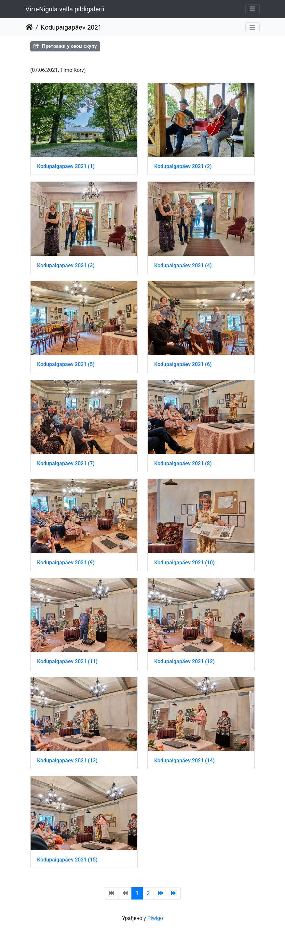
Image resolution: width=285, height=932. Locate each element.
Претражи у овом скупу (65, 46)
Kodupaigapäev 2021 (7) (66, 463)
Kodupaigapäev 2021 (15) (67, 860)
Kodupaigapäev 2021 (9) (66, 562)
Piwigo (155, 918)
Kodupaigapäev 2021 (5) (66, 364)
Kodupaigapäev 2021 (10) (184, 562)
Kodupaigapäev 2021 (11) (67, 661)
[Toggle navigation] (252, 9)
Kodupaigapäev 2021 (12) (184, 661)
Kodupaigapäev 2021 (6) (183, 364)
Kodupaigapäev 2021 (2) (183, 166)
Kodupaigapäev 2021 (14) (184, 760)
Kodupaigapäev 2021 (71, 27)
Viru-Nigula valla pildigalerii (64, 9)
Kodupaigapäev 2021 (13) (67, 760)
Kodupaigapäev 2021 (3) (66, 265)
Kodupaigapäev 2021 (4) (183, 265)
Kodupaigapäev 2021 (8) (183, 463)
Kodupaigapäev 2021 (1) (66, 166)
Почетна (29, 27)
